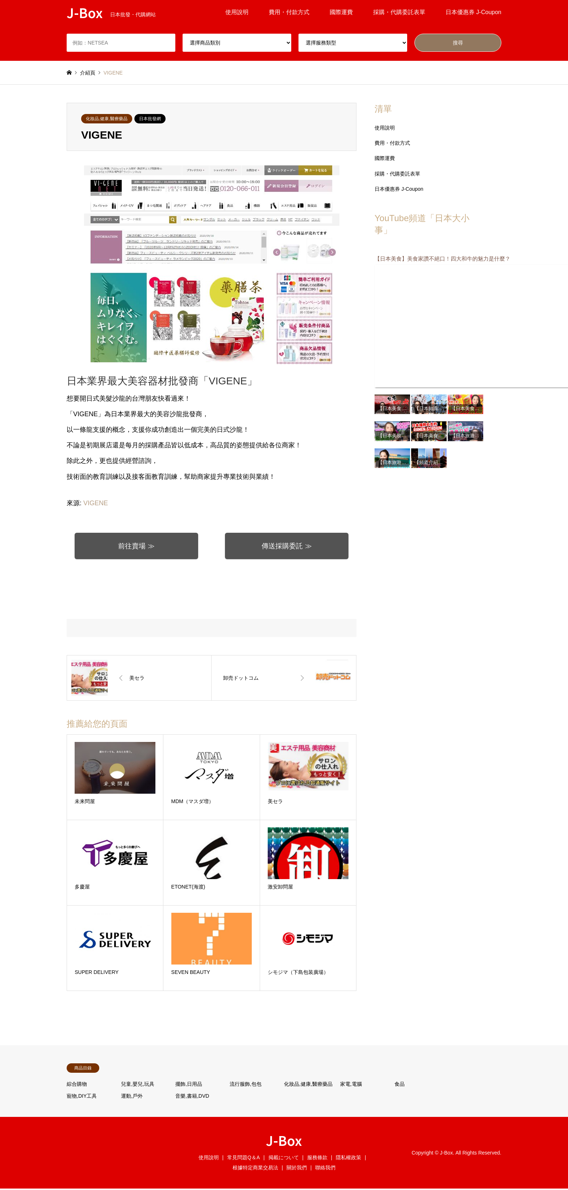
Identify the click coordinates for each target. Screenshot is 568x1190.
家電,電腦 (351, 1085)
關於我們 (297, 1169)
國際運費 (341, 12)
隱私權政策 (348, 1159)
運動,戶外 (132, 1097)
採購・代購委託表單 (399, 12)
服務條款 (317, 1159)
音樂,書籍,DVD (192, 1097)
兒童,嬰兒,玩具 (137, 1085)
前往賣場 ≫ (136, 547)
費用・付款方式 (289, 12)
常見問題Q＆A (243, 1159)
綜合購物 (77, 1085)
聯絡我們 (325, 1169)
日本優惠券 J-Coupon (473, 12)
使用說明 (236, 12)
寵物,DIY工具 (82, 1097)
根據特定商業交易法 (255, 1169)
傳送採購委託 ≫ (286, 547)
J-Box (284, 1141)
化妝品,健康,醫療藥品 (107, 118)
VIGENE (95, 503)
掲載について (283, 1159)
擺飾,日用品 (188, 1085)
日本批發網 (150, 118)
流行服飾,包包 (246, 1085)
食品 (399, 1085)
